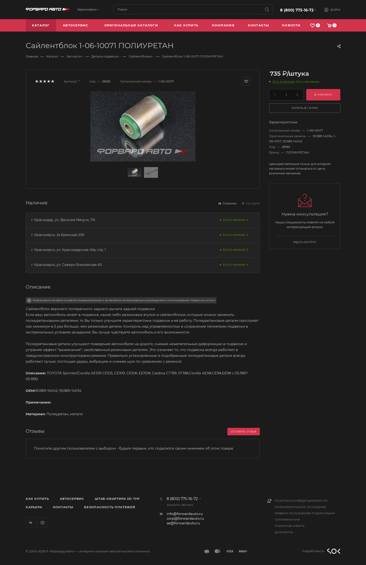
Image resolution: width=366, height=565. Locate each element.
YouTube (43, 523)
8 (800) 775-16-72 (296, 10)
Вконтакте (31, 523)
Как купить (37, 499)
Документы (284, 532)
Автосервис (72, 499)
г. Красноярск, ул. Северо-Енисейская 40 (66, 265)
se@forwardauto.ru (183, 523)
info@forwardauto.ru (185, 513)
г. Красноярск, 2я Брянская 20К (57, 235)
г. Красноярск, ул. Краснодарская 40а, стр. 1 (68, 250)
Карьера (34, 507)
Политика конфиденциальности (301, 500)
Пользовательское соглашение (300, 507)
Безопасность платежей (109, 507)
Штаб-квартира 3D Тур (117, 499)
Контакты (63, 507)
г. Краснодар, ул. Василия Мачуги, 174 (63, 220)
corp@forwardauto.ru (185, 518)
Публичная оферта (290, 526)
